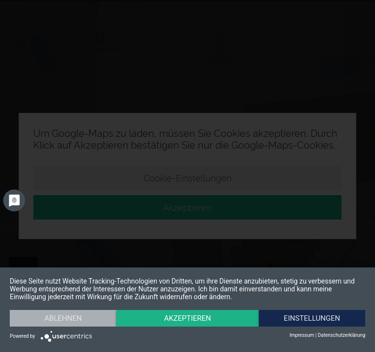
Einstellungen (312, 318)
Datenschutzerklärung (341, 335)
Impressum (302, 335)
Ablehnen (63, 318)
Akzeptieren (187, 318)
